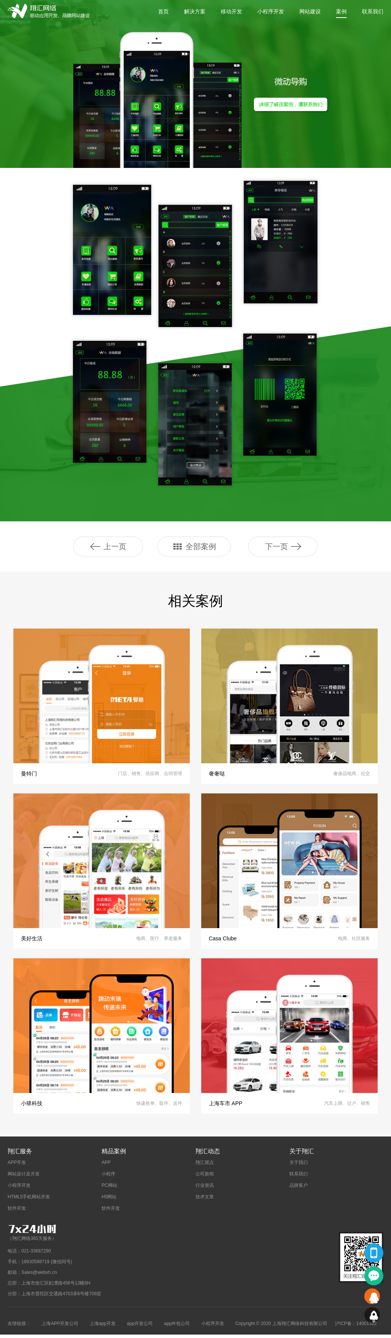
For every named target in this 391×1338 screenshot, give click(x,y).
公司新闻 (205, 1177)
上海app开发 (103, 1327)
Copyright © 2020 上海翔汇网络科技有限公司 (281, 1327)
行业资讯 (205, 1188)
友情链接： (19, 1327)
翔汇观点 (205, 1166)
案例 (341, 11)
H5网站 (109, 1200)
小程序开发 (270, 11)
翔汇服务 (20, 1154)
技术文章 (205, 1200)
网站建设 (310, 11)
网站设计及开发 (24, 1177)
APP (106, 1166)
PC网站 (109, 1188)
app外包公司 (177, 1327)
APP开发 (17, 1166)
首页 (163, 11)
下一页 (283, 546)
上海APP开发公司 (60, 1327)
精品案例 (114, 1154)
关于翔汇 (301, 1154)
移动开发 (231, 11)
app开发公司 (140, 1327)
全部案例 (194, 546)
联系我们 (372, 11)
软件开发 (17, 1211)
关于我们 (298, 1166)
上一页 (108, 546)
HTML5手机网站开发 (29, 1200)
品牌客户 (298, 1188)
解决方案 (194, 11)
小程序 (108, 1177)
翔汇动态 (208, 1154)
